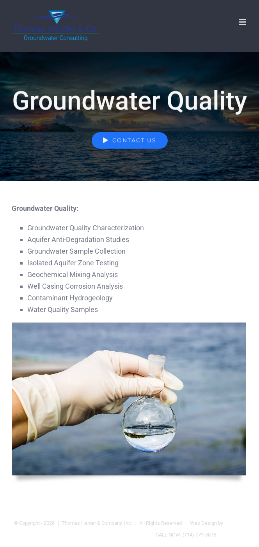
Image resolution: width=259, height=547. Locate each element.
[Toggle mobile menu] (243, 22)
